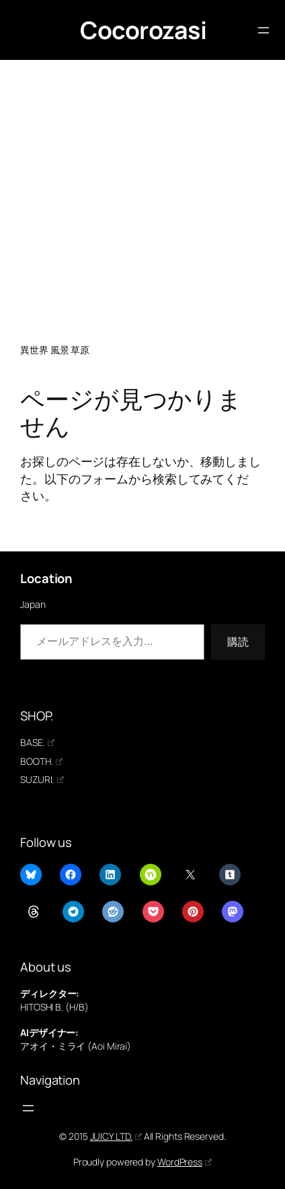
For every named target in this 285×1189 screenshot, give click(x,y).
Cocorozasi (143, 29)
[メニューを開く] (263, 30)
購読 (238, 641)
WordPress (184, 1161)
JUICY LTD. (116, 1136)
